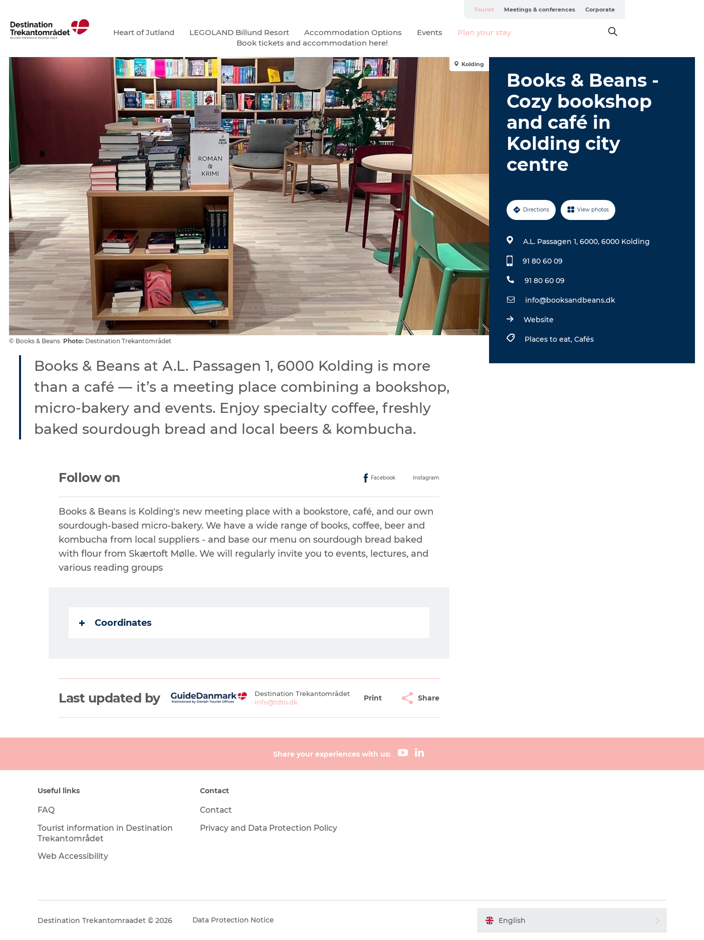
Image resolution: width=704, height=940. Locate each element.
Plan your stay (524, 32)
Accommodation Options (393, 32)
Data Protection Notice (238, 920)
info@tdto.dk (276, 702)
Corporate (679, 9)
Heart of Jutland (183, 32)
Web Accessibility (77, 856)
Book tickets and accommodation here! (352, 43)
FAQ (50, 810)
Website (539, 319)
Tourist (563, 9)
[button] (373, 698)
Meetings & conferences (618, 9)
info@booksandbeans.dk (570, 300)
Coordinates (116, 622)
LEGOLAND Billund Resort (279, 32)
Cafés (584, 339)
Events (470, 32)
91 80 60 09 (543, 261)
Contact (218, 810)
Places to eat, (549, 339)
